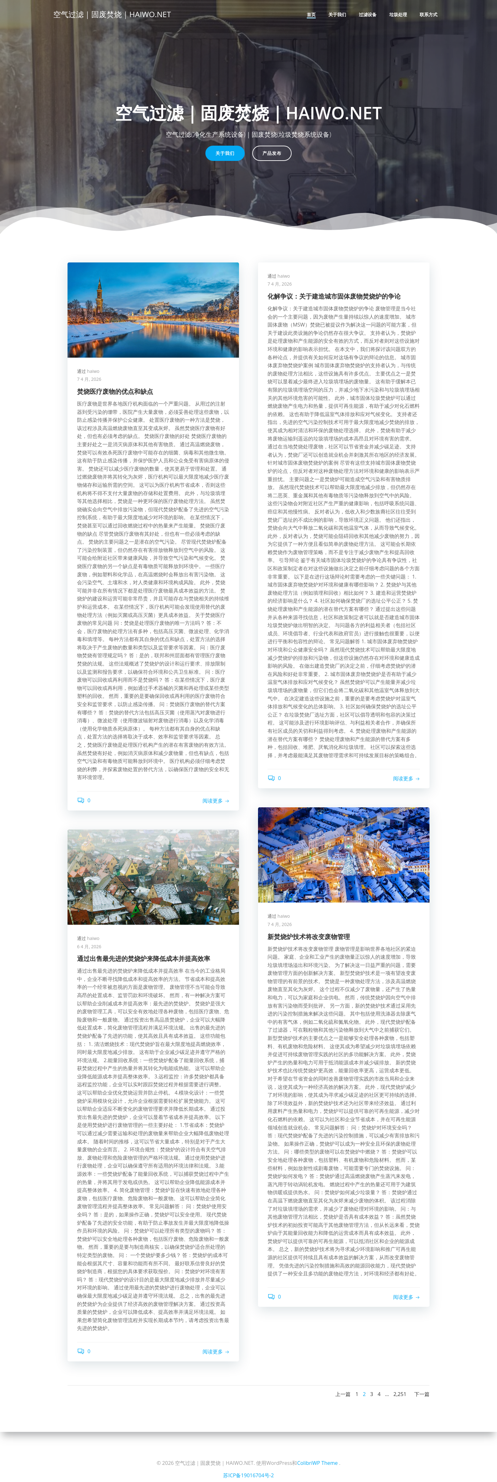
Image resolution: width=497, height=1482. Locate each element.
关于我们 (337, 14)
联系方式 (428, 14)
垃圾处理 (398, 14)
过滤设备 (368, 14)
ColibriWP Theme (317, 1462)
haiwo (93, 371)
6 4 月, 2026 (89, 946)
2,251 (399, 1393)
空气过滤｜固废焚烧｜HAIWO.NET (112, 14)
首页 (311, 14)
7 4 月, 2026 (89, 379)
